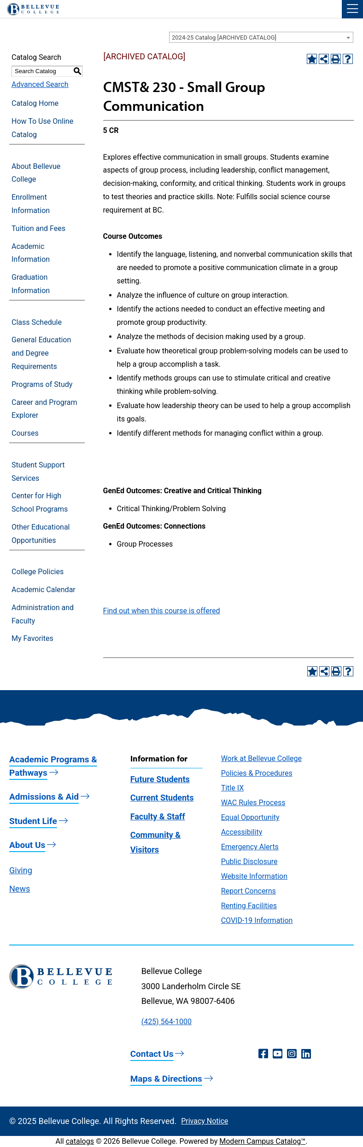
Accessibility (242, 832)
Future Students (160, 779)
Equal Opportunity (250, 817)
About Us (27, 845)
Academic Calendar (44, 589)
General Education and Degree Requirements (41, 353)
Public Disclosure (249, 861)
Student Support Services (38, 472)
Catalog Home (35, 103)
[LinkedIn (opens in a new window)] (306, 1054)
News (19, 888)
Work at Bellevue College (261, 758)
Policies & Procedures (257, 773)
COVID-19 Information (257, 920)
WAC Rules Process (253, 802)
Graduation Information (31, 284)
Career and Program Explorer (44, 409)
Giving (20, 870)
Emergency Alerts (250, 846)
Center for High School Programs (40, 502)
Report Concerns (248, 891)
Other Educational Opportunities (41, 534)
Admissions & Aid (44, 796)
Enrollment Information (31, 204)
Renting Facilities (249, 905)
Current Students (162, 797)
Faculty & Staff (157, 816)
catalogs (80, 1141)
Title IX (232, 788)
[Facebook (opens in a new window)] (263, 1054)
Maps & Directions (166, 1078)
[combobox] (261, 37)
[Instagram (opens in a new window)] (292, 1054)
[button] (352, 9)
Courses (25, 433)
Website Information (254, 876)
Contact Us (152, 1054)
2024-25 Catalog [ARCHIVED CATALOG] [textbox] (224, 37)
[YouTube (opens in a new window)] (277, 1054)
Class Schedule (37, 322)
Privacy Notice (204, 1121)
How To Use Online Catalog (42, 128)
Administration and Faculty (43, 614)
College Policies (38, 571)
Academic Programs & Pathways (53, 766)
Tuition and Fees (38, 228)
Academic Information (31, 253)
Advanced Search (40, 84)
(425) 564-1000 (166, 1021)
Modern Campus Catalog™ (262, 1141)
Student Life (33, 821)
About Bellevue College (36, 173)
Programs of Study (42, 384)
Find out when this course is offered (161, 610)
